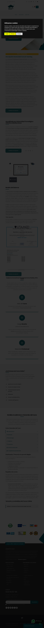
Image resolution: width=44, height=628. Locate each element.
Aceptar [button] (7, 33)
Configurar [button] (19, 33)
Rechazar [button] (13, 33)
